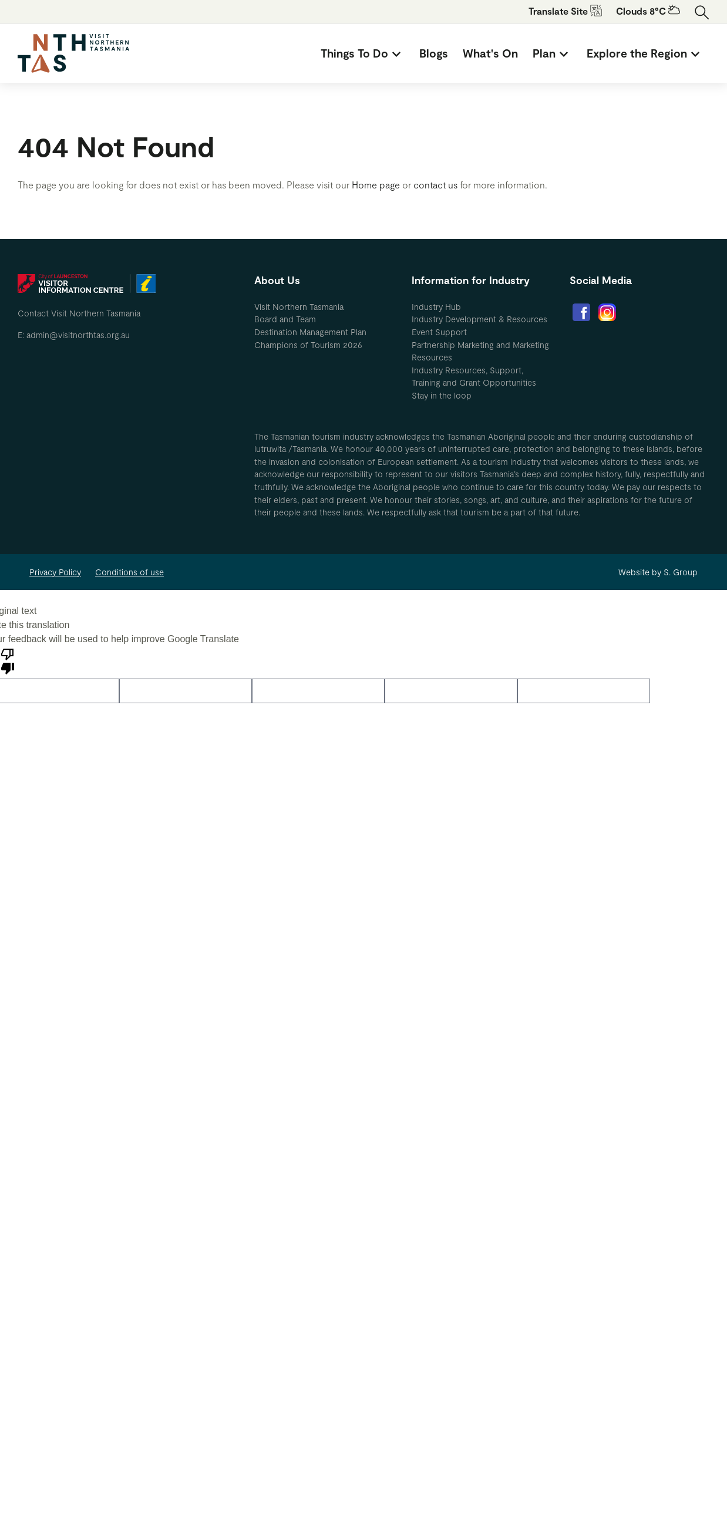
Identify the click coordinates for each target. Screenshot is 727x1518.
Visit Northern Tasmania (299, 307)
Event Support (439, 332)
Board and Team (285, 319)
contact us (435, 184)
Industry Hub (436, 307)
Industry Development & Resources (479, 319)
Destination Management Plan (310, 332)
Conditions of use (129, 572)
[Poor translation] (8, 660)
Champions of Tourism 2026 (308, 345)
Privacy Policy (55, 572)
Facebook (581, 312)
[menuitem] (362, 53)
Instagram (607, 312)
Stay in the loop (442, 395)
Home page (376, 184)
